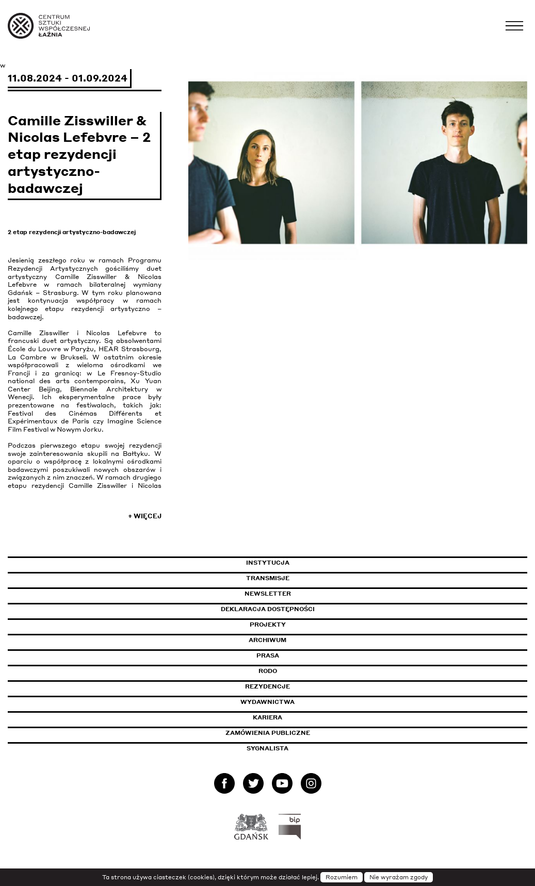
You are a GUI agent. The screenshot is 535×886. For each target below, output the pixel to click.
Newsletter (268, 593)
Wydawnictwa (267, 701)
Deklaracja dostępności (268, 609)
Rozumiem (342, 877)
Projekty (268, 624)
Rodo (267, 671)
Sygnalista (267, 748)
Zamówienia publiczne (290, 732)
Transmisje (311, 578)
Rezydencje (267, 686)
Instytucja (267, 562)
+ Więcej (144, 516)
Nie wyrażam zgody (398, 877)
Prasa (267, 655)
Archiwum (267, 640)
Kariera (267, 717)
